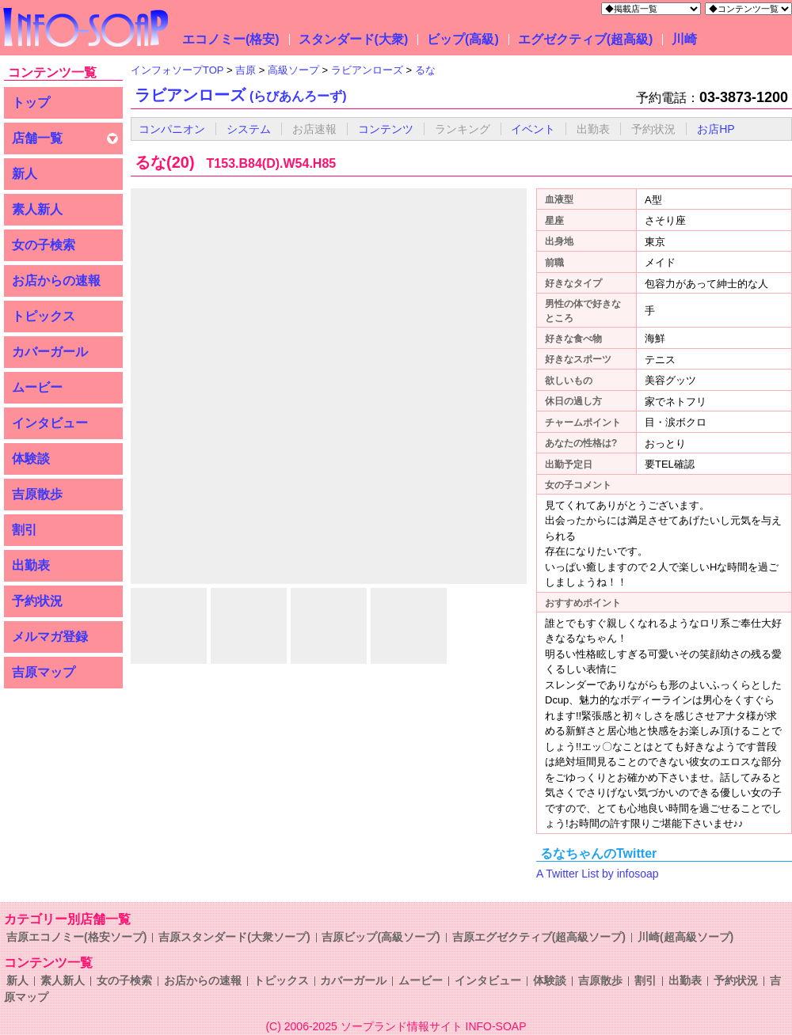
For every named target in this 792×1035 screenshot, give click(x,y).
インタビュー (50, 423)
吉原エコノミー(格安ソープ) (76, 937)
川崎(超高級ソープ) (685, 937)
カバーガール (50, 351)
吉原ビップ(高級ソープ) (381, 937)
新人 (24, 173)
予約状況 (37, 601)
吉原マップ (43, 672)
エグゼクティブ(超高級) (585, 39)
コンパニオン (172, 129)
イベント (533, 129)
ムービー (37, 387)
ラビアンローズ (241, 95)
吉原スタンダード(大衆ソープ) (234, 937)
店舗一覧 (37, 138)
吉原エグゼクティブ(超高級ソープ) (539, 937)
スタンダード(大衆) (354, 39)
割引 (24, 529)
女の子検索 (43, 245)
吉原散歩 (37, 494)
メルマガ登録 (50, 636)
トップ (31, 102)
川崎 (684, 39)
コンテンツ (385, 129)
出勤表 (31, 565)
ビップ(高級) (463, 39)
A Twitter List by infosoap (597, 873)
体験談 (31, 458)
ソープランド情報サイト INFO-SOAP (434, 1026)
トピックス (43, 316)
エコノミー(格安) (231, 39)
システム (249, 129)
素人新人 (37, 209)
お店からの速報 (56, 280)
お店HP (715, 129)
